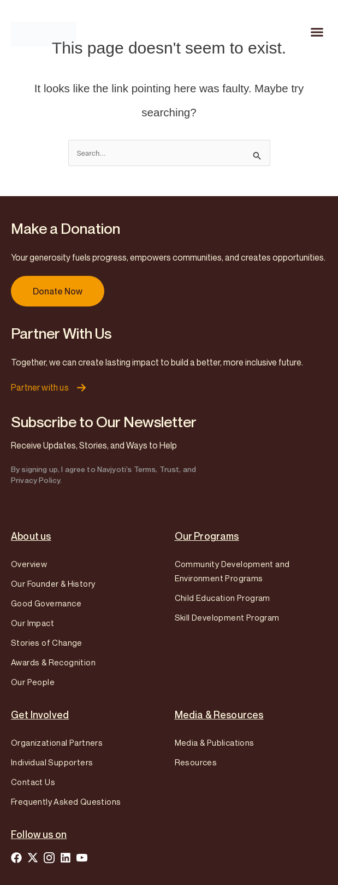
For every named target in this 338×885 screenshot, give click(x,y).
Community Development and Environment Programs (232, 571)
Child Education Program (222, 598)
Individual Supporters (52, 762)
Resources (196, 762)
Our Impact (32, 623)
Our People (33, 682)
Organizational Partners (57, 742)
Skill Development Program (227, 617)
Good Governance (46, 603)
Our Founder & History (53, 583)
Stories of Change (46, 642)
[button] (317, 32)
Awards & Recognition (53, 662)
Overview (29, 564)
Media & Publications (214, 742)
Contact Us (33, 782)
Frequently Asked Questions (66, 801)
